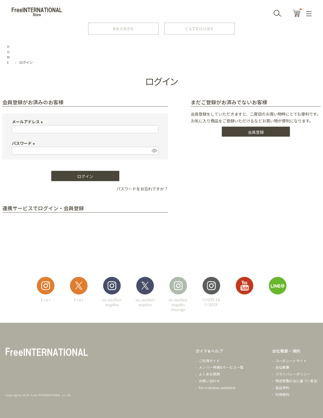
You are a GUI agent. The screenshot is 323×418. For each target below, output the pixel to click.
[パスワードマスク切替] (154, 150)
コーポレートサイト (291, 360)
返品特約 (282, 387)
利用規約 (282, 394)
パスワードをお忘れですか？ (142, 189)
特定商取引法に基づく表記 (296, 380)
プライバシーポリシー (293, 374)
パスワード (24, 143)
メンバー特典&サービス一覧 (221, 367)
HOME (8, 54)
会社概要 (282, 367)
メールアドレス (28, 121)
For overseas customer (217, 387)
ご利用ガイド (209, 360)
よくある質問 (209, 374)
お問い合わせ (209, 380)
